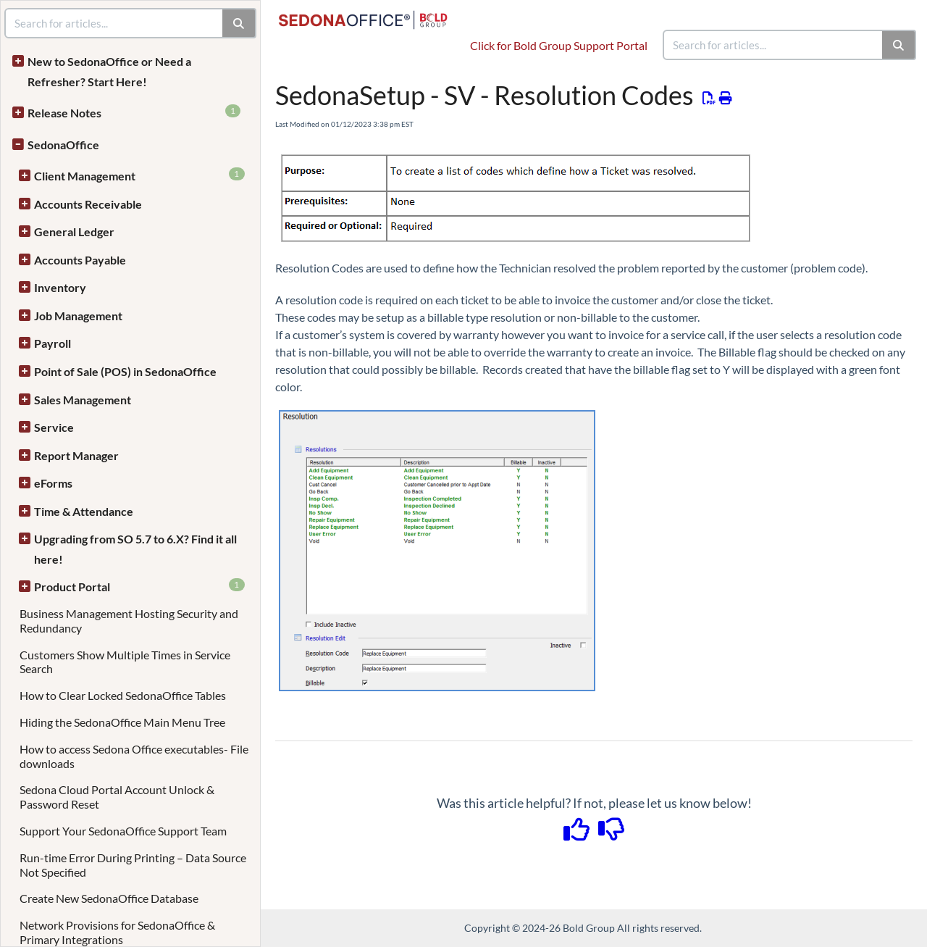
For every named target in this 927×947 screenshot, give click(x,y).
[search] (773, 45)
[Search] (899, 45)
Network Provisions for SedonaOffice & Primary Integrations (117, 932)
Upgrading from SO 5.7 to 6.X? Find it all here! (135, 549)
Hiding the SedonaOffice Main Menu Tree (122, 722)
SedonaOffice (63, 144)
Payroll (52, 343)
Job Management (78, 315)
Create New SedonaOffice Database (109, 898)
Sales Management (82, 399)
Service (54, 427)
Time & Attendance (83, 511)
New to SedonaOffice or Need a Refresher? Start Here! (109, 71)
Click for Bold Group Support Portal (558, 45)
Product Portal (139, 585)
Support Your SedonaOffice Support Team (123, 831)
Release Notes (134, 112)
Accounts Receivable (88, 204)
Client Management (139, 175)
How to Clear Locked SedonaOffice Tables (123, 695)
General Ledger (74, 231)
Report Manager (76, 455)
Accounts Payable (80, 260)
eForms (53, 483)
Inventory (60, 287)
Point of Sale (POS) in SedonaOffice (125, 371)
